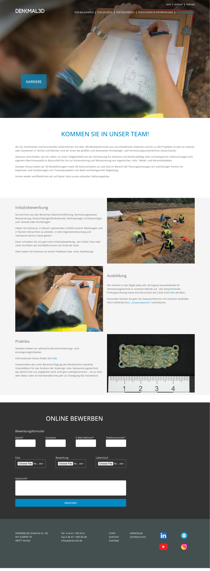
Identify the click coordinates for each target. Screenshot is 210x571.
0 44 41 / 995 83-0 (76, 536)
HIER (172, 292)
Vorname (50, 437)
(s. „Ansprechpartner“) (140, 302)
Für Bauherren (84, 12)
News (168, 4)
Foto (17, 457)
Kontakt (178, 4)
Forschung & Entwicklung (155, 12)
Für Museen (105, 12)
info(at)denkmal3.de (72, 543)
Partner (190, 4)
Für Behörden (125, 12)
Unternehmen (186, 12)
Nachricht (21, 478)
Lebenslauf (102, 457)
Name (19, 437)
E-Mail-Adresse (85, 437)
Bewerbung (62, 457)
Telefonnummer (115, 437)
